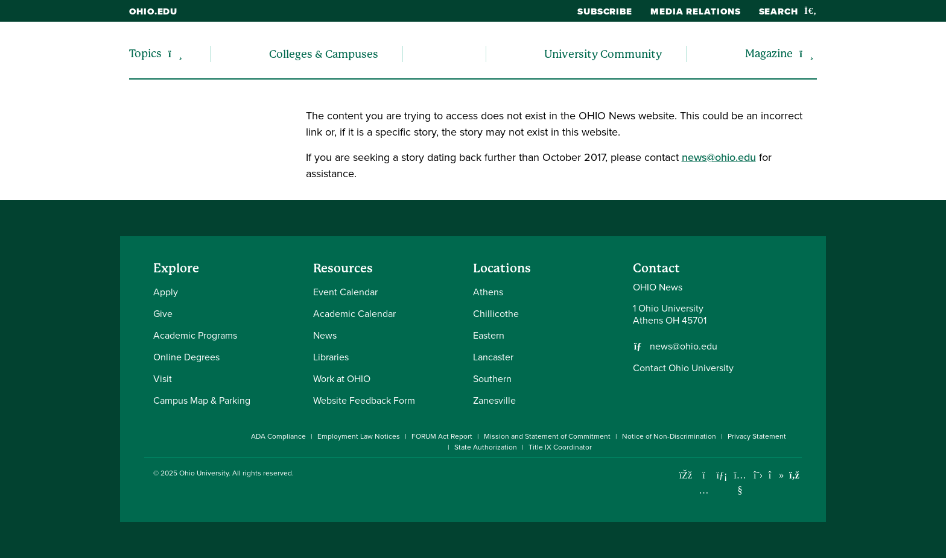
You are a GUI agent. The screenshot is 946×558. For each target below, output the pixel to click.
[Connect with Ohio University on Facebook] (685, 475)
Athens (488, 292)
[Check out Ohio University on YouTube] (740, 482)
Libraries (331, 357)
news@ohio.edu (719, 157)
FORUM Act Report (441, 436)
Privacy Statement (757, 436)
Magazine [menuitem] (769, 53)
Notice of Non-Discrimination (669, 436)
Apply (165, 292)
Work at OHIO (341, 379)
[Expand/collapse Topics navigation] (175, 54)
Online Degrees (186, 357)
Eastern (488, 335)
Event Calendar (345, 292)
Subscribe (604, 11)
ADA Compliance (278, 436)
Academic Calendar (354, 314)
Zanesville (494, 400)
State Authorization (485, 447)
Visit (162, 379)
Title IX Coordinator (560, 447)
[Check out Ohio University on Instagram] (703, 490)
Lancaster (493, 357)
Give (163, 314)
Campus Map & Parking (201, 400)
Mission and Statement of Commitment (547, 436)
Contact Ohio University (683, 368)
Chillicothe (496, 314)
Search (788, 11)
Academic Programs (195, 335)
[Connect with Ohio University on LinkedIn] (721, 475)
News (325, 335)
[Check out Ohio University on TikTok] (776, 475)
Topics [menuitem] (145, 53)
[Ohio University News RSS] (794, 475)
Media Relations (695, 11)
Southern (492, 379)
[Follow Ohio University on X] (758, 475)
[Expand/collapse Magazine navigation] (806, 54)
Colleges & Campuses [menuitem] (323, 54)
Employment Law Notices (358, 436)
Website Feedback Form (364, 400)
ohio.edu (153, 11)
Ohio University (204, 473)
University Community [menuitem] (603, 54)
